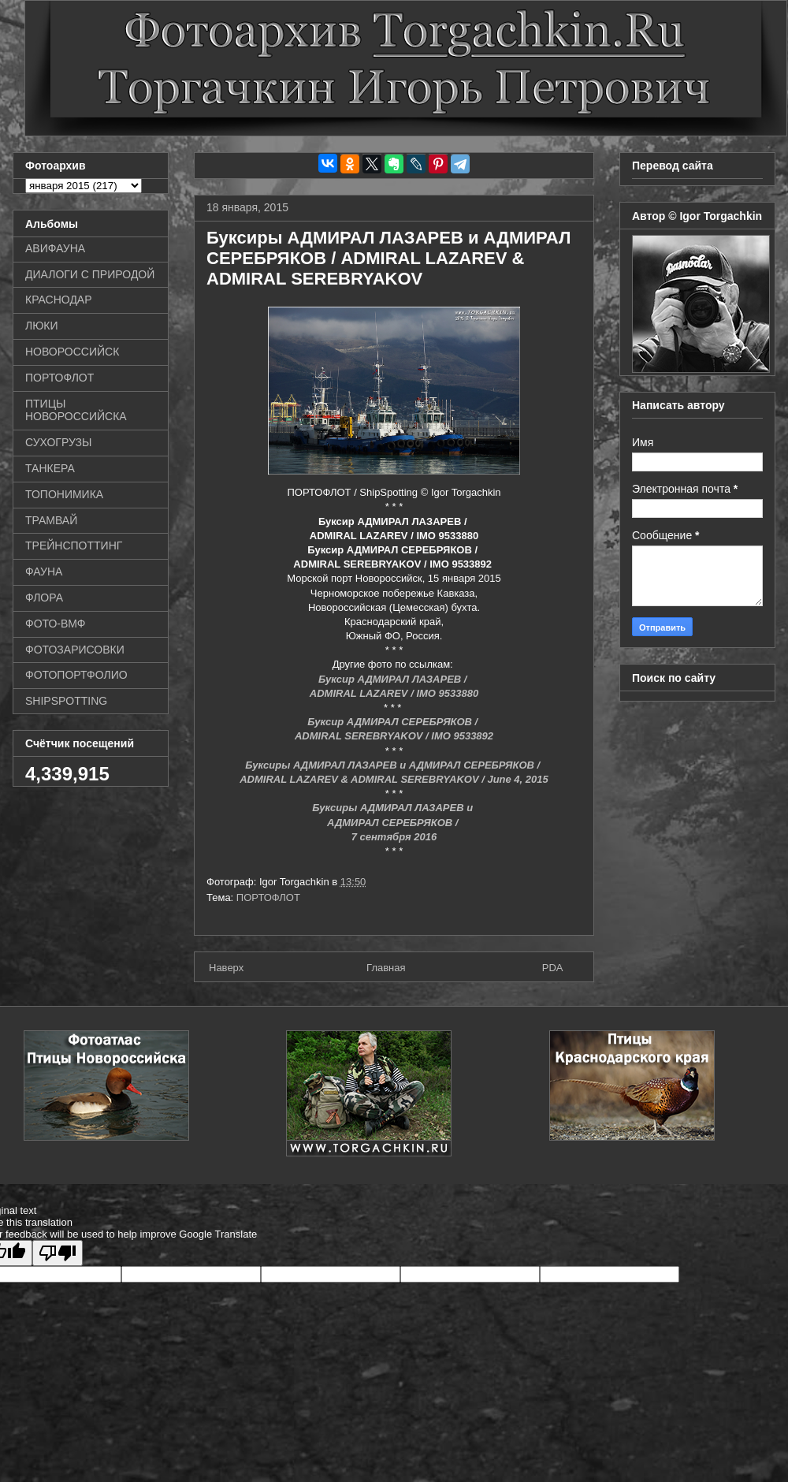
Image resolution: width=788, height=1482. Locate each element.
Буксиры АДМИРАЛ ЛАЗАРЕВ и (394, 808)
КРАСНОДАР (58, 299)
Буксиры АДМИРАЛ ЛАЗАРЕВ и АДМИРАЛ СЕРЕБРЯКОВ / (393, 765)
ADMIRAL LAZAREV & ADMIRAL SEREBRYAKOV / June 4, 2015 (394, 779)
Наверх (226, 968)
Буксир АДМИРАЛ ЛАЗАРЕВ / (394, 679)
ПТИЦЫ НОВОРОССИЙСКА (76, 410)
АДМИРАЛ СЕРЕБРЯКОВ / (394, 823)
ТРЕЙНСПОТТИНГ (73, 545)
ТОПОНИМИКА (64, 494)
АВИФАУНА (55, 248)
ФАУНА (43, 571)
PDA (552, 968)
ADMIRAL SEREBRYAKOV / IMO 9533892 (394, 736)
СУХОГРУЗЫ (58, 442)
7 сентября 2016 (394, 837)
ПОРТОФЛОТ (268, 897)
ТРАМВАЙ (51, 520)
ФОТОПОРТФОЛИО (76, 674)
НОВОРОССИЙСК (72, 351)
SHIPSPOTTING (66, 700)
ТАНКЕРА (50, 468)
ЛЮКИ (41, 325)
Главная (385, 968)
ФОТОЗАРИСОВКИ (75, 649)
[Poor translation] (57, 1253)
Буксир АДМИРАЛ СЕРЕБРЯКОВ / (394, 722)
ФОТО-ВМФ (55, 623)
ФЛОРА (44, 597)
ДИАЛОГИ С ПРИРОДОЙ (89, 274)
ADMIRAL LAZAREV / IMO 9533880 (394, 693)
